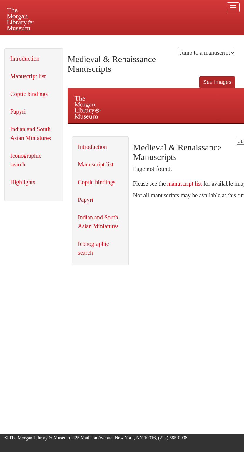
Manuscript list (28, 76)
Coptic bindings (29, 94)
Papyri (18, 111)
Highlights (22, 182)
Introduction (24, 58)
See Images (217, 82)
